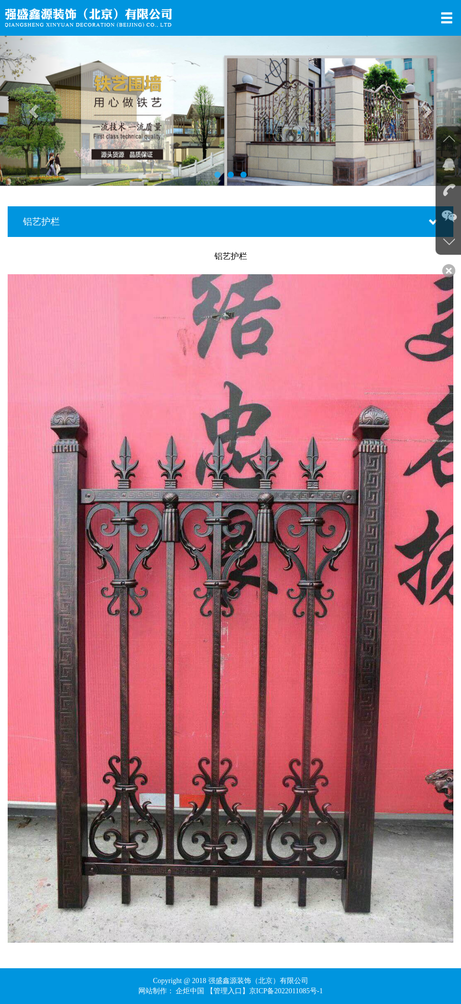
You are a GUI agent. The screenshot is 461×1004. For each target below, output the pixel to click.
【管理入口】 (227, 991)
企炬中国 (190, 991)
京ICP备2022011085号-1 (286, 991)
